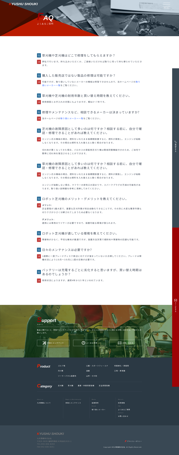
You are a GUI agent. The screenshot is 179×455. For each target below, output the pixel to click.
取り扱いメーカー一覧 (71, 118)
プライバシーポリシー (134, 441)
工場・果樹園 (119, 371)
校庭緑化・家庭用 (121, 366)
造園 (88, 371)
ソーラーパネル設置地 (67, 376)
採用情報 (121, 403)
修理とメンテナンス (73, 403)
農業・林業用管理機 (86, 385)
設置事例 (95, 403)
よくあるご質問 (124, 409)
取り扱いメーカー (99, 409)
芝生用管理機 (104, 385)
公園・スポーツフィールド (97, 366)
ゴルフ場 (61, 366)
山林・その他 (91, 376)
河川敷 (60, 371)
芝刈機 (60, 385)
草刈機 (70, 385)
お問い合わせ (123, 416)
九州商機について (44, 403)
